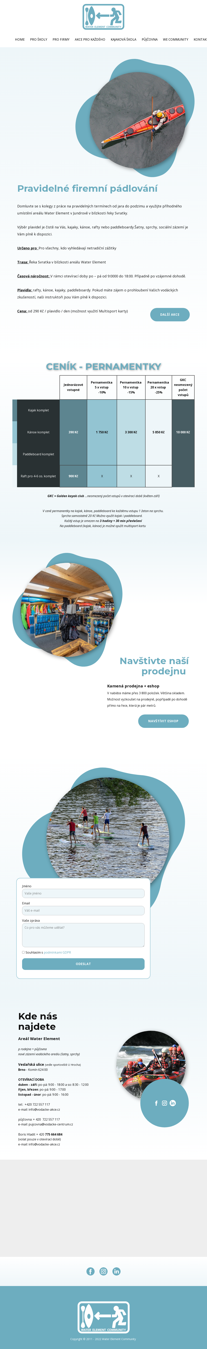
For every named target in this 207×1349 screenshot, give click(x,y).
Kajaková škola (123, 39)
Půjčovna (150, 39)
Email (26, 903)
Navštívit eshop (163, 721)
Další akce (169, 314)
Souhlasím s (48, 952)
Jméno (26, 886)
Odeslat (83, 964)
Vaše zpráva (31, 920)
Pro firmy (61, 39)
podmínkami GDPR (57, 952)
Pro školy (38, 39)
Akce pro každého (90, 39)
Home (20, 39)
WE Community (175, 39)
